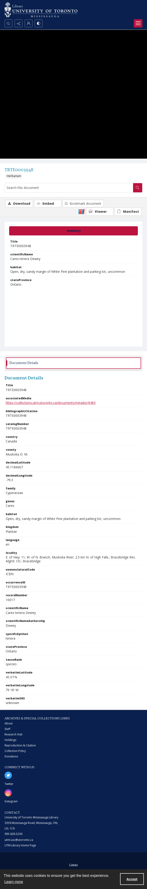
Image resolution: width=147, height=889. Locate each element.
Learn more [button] (13, 882)
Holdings (10, 740)
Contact (73, 864)
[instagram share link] (8, 792)
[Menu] (138, 23)
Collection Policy (15, 751)
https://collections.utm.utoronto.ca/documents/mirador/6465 (51, 402)
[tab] (73, 230)
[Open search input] (8, 23)
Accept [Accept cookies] (131, 879)
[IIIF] (81, 211)
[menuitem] (73, 864)
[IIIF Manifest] (128, 211)
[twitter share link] (8, 775)
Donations (11, 756)
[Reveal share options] (18, 23)
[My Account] (28, 23)
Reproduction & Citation (20, 745)
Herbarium (14, 176)
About (9, 723)
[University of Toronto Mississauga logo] (41, 9)
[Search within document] (137, 187)
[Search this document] (69, 187)
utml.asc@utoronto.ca (19, 840)
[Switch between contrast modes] (38, 23)
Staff (7, 729)
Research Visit (13, 734)
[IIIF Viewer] (99, 211)
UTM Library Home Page (20, 845)
